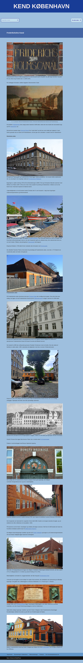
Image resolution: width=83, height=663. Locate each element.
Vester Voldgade (38, 535)
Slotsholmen (13, 126)
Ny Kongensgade (45, 442)
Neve (8, 661)
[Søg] (8, 20)
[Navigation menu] (76, 20)
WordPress (18, 661)
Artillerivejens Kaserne (33, 531)
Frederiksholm (16, 124)
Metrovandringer (34, 657)
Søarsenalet (31, 242)
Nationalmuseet (39, 299)
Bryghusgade (44, 246)
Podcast (42, 657)
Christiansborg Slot (45, 578)
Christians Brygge (20, 607)
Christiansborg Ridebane (35, 179)
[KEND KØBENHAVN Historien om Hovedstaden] (41, 6)
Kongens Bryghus (33, 238)
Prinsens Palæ (33, 297)
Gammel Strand (25, 130)
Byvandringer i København (21, 657)
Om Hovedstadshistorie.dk (52, 657)
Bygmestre (9, 657)
